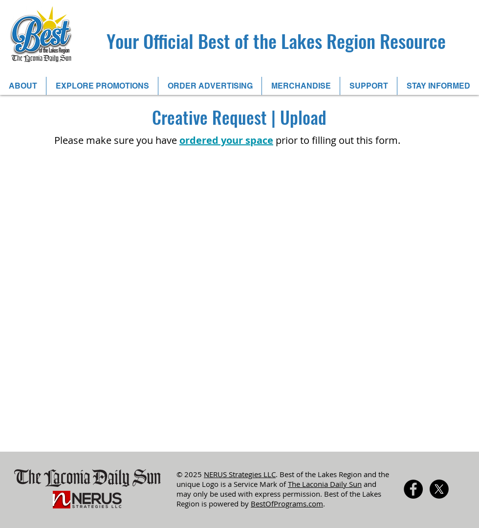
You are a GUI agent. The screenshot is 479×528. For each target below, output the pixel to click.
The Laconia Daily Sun (325, 484)
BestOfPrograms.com (287, 503)
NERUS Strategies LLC (240, 474)
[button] (102, 86)
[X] (439, 489)
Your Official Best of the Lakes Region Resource (276, 40)
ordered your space (226, 140)
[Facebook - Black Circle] (413, 489)
